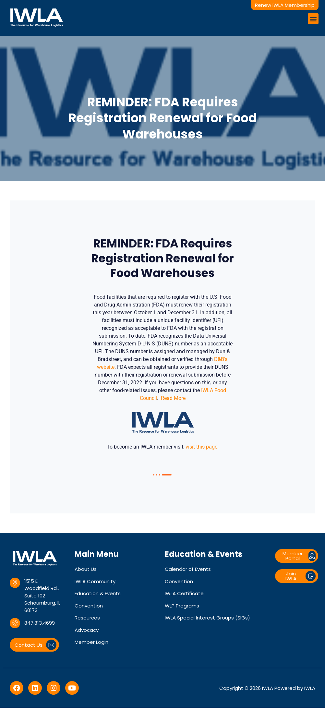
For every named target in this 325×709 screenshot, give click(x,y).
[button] (313, 18)
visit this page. (202, 448)
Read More (173, 399)
